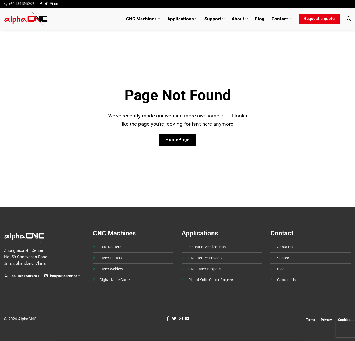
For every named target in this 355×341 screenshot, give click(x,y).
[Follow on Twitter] (46, 4)
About (240, 18)
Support (214, 18)
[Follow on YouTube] (55, 4)
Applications (182, 18)
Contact (281, 18)
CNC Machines (143, 18)
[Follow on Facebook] (41, 4)
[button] (341, 4)
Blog (259, 18)
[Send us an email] (51, 4)
